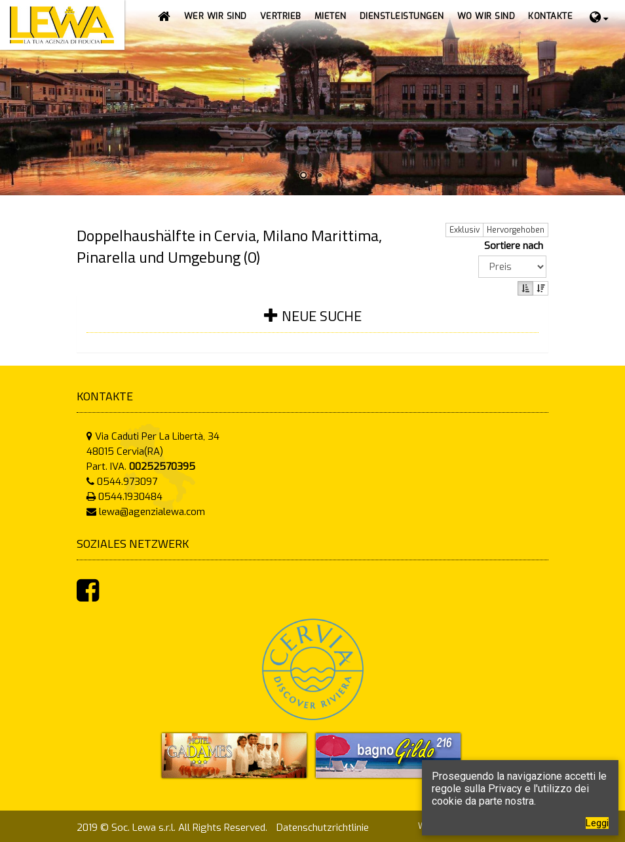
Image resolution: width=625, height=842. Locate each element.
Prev (11, 99)
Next (614, 99)
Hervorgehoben (515, 230)
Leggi (597, 823)
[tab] (312, 324)
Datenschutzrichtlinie (322, 827)
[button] (280, 16)
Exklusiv (464, 230)
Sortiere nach (516, 245)
